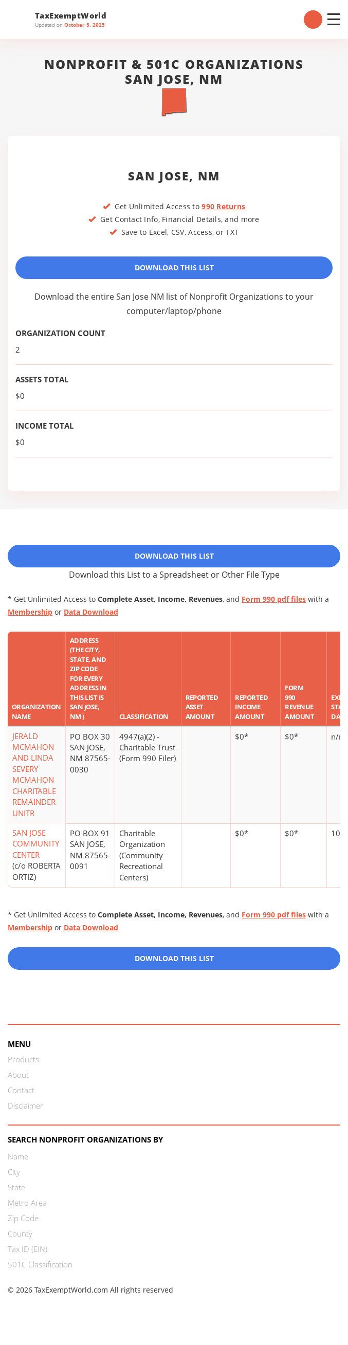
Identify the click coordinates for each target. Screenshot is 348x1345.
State (16, 1187)
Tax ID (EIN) (27, 1249)
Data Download (91, 612)
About (18, 1075)
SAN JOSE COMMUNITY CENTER (35, 843)
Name (18, 1156)
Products (23, 1059)
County (20, 1233)
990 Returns (223, 206)
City (14, 1172)
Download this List (174, 958)
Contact (21, 1090)
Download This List (174, 267)
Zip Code (23, 1218)
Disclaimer (25, 1105)
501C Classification (40, 1264)
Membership (30, 612)
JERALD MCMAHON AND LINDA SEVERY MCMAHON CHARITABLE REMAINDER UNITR (34, 774)
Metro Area (27, 1202)
